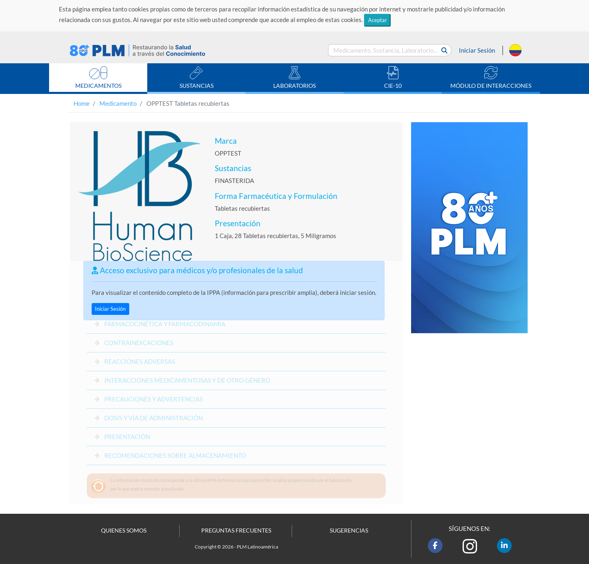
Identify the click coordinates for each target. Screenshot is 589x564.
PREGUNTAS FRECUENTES (236, 530)
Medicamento (118, 103)
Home (82, 103)
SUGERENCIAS (349, 530)
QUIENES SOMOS (123, 530)
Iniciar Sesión (477, 50)
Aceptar (377, 20)
